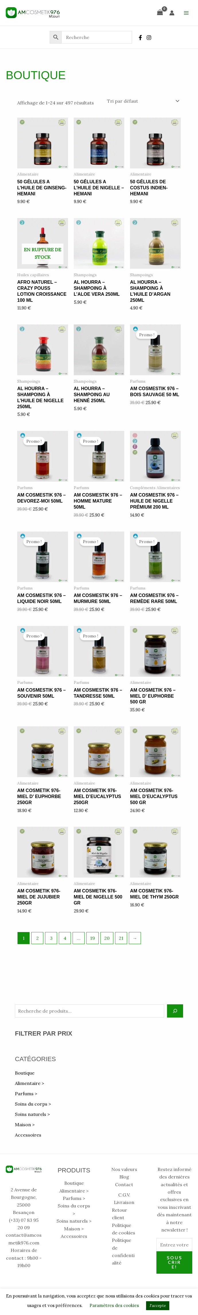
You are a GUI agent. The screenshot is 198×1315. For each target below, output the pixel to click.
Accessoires (28, 1135)
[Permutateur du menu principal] (186, 13)
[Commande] (143, 101)
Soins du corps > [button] (33, 1104)
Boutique (24, 1073)
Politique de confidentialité (123, 1251)
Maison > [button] (25, 1124)
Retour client (119, 1213)
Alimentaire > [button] (29, 1083)
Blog (124, 1177)
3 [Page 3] (51, 938)
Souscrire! (174, 1262)
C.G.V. (124, 1195)
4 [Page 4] (64, 938)
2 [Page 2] (37, 938)
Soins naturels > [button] (32, 1114)
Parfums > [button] (26, 1093)
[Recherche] (175, 1011)
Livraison (124, 1202)
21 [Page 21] (121, 938)
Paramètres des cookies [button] (114, 1305)
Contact (124, 1184)
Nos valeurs (124, 1169)
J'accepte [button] (158, 1305)
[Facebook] (140, 37)
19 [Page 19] (92, 938)
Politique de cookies (123, 1229)
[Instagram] (149, 37)
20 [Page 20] (107, 938)
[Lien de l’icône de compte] (171, 12)
